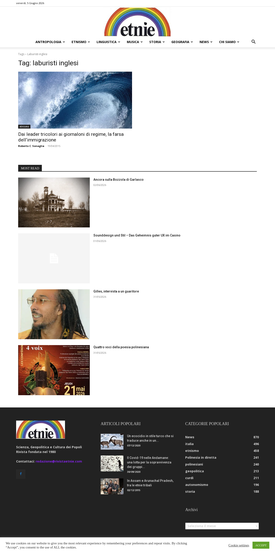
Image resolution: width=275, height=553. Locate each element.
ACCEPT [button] (261, 545)
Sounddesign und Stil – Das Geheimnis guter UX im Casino (136, 235)
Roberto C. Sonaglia (31, 146)
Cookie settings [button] (238, 545)
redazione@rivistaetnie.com (59, 461)
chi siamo (229, 42)
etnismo (81, 42)
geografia (182, 42)
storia (157, 42)
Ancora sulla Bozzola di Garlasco (118, 179)
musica (135, 42)
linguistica (108, 42)
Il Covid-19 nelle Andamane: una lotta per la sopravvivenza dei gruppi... (149, 462)
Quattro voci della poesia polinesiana (121, 347)
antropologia (50, 42)
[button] (253, 42)
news (206, 42)
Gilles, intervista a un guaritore (116, 291)
